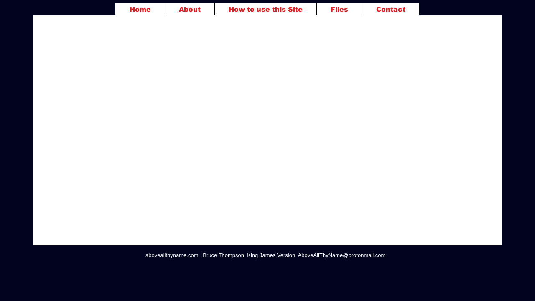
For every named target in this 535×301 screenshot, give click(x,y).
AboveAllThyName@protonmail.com (342, 255)
